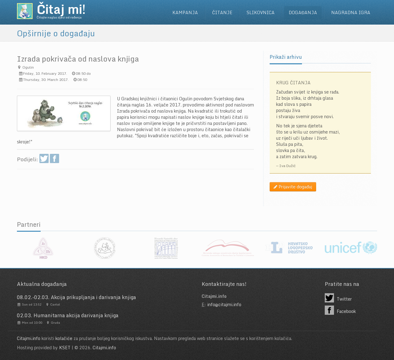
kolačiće (63, 338)
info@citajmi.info (224, 304)
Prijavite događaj (293, 186)
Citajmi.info (28, 338)
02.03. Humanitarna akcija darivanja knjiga (68, 315)
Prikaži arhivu (286, 57)
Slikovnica (261, 12)
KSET (64, 347)
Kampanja (185, 12)
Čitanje (222, 12)
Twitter (338, 297)
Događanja (303, 12)
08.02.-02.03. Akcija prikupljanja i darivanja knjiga (76, 297)
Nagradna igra (350, 12)
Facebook (340, 310)
